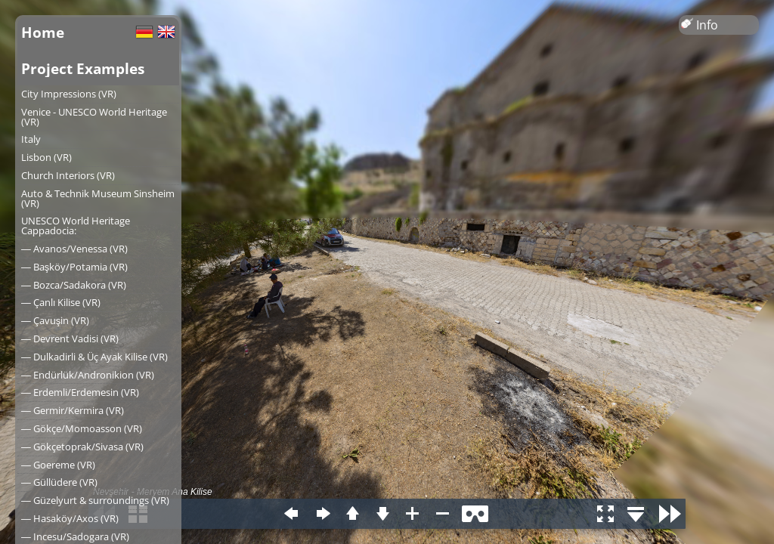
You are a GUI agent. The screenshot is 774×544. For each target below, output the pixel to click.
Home (42, 32)
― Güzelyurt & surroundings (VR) (95, 500)
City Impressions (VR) (68, 93)
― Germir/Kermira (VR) (72, 410)
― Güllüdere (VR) (59, 482)
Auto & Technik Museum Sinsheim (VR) (98, 198)
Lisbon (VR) (46, 157)
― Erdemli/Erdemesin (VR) (80, 392)
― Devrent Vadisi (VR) (70, 338)
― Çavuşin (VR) (55, 320)
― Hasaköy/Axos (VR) (70, 518)
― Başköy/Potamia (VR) (74, 267)
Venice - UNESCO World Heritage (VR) (94, 116)
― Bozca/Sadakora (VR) (73, 285)
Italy (31, 139)
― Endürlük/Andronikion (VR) (87, 375)
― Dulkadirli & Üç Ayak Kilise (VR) (94, 356)
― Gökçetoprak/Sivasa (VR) (82, 446)
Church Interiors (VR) (68, 175)
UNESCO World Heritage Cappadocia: (75, 225)
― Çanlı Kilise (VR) (61, 302)
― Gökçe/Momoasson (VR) (81, 428)
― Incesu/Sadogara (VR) (75, 536)
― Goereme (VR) (58, 464)
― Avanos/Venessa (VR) (74, 248)
